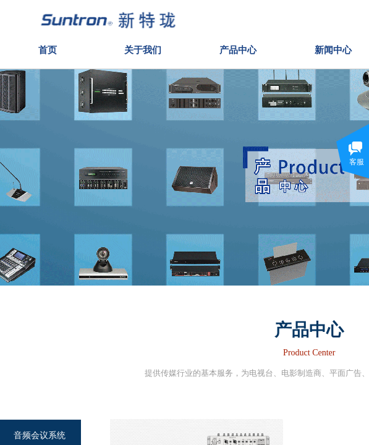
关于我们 (142, 48)
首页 (47, 48)
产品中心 (238, 48)
